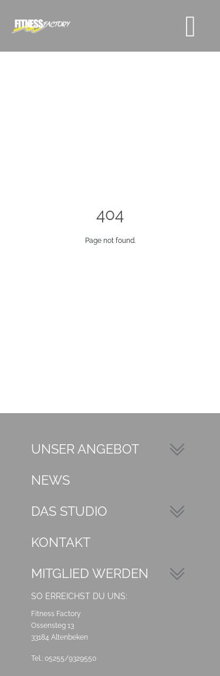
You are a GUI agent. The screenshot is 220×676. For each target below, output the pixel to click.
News (50, 480)
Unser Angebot (85, 449)
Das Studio (69, 511)
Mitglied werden (89, 573)
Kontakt (60, 542)
